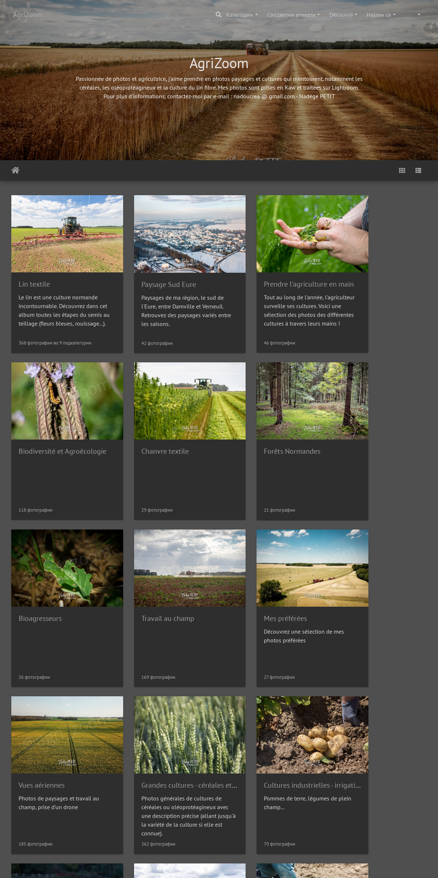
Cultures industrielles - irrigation (388, 585)
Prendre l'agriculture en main (277, 272)
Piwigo (205, 865)
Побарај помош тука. (244, 865)
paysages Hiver (362, 740)
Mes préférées (40, 585)
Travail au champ (365, 429)
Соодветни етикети (291, 14)
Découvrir (341, 14)
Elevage (31, 740)
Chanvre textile (42, 429)
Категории (239, 14)
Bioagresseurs (253, 429)
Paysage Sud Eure (152, 273)
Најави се (379, 14)
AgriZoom (28, 14)
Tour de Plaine (254, 740)
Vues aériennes (148, 585)
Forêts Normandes (153, 429)
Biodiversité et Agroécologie (382, 272)
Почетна (15, 170)
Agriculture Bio (148, 740)
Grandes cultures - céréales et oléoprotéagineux (305, 585)
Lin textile (34, 273)
